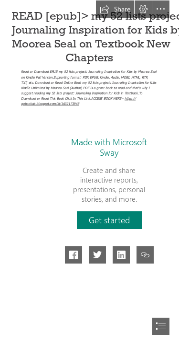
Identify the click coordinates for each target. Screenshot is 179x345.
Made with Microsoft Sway (109, 147)
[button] (115, 9)
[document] (89, 172)
